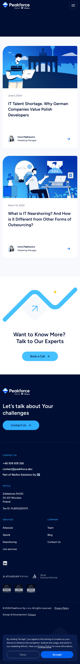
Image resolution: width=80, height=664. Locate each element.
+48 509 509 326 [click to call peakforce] (13, 463)
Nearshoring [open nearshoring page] (10, 542)
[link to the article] (40, 97)
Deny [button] (23, 654)
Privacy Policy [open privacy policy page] (61, 608)
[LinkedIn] (5, 563)
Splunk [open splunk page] (6, 534)
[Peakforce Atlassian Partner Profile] (15, 576)
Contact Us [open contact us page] (54, 542)
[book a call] (40, 356)
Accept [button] (57, 654)
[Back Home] (16, 5)
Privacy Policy (44, 646)
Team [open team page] (50, 527)
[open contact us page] (21, 425)
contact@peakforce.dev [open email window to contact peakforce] (18, 469)
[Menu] (73, 5)
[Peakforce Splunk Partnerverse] (40, 588)
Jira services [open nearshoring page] (10, 549)
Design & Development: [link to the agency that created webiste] (19, 614)
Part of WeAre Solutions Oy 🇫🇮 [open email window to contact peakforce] (21, 474)
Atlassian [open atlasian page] (8, 527)
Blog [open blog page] (50, 534)
